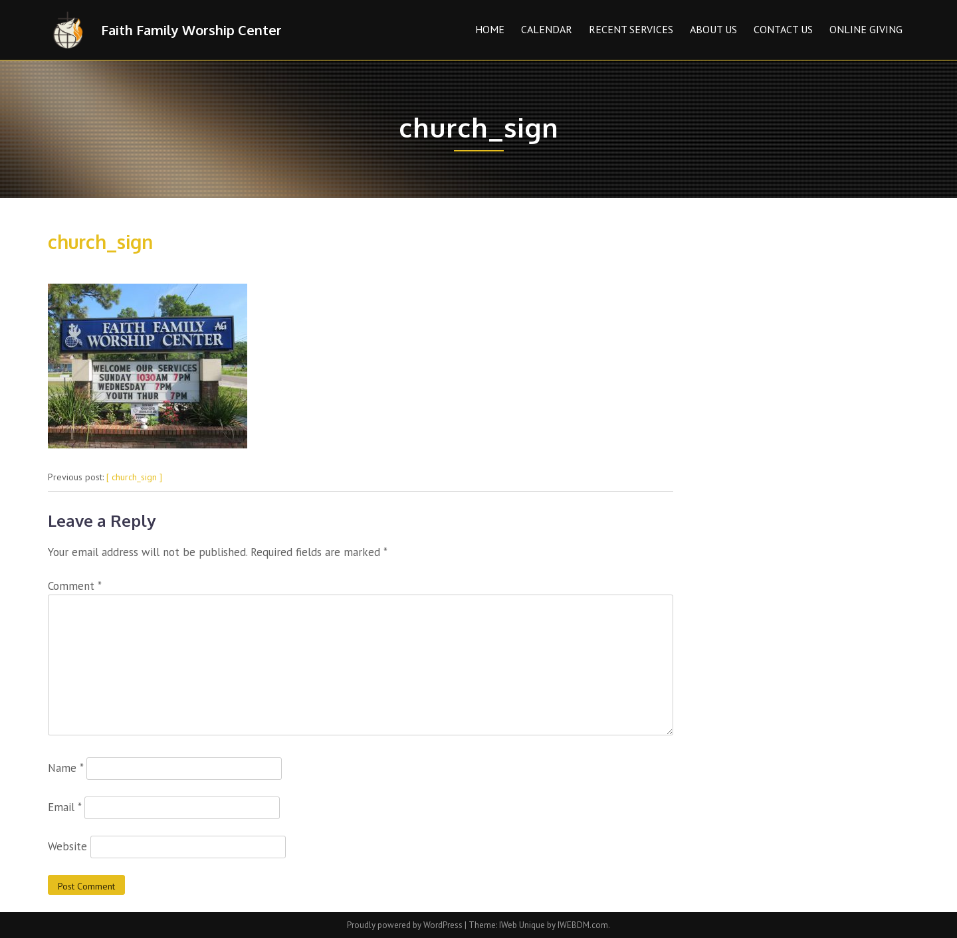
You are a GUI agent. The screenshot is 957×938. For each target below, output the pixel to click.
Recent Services (631, 29)
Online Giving (866, 29)
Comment (74, 586)
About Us (713, 29)
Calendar (546, 29)
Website (67, 846)
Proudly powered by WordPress (406, 925)
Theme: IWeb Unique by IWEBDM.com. (539, 925)
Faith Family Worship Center (191, 30)
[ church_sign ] (134, 477)
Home (489, 29)
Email (64, 807)
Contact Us (783, 29)
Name (65, 768)
